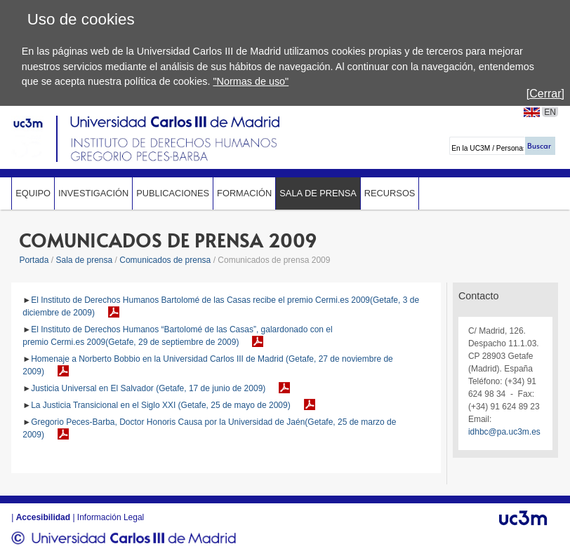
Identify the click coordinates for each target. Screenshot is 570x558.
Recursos (390, 193)
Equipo (33, 193)
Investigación (93, 193)
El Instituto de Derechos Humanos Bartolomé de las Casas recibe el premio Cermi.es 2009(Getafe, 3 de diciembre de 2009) (220, 306)
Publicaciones (172, 193)
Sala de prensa (318, 193)
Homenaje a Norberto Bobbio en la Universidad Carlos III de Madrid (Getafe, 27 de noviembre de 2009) (207, 365)
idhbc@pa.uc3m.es (504, 432)
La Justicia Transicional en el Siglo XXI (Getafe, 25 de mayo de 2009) (161, 405)
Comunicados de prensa (165, 260)
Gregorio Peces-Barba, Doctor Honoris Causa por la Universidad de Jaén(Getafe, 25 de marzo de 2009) (209, 428)
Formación (244, 193)
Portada (33, 260)
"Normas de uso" (251, 81)
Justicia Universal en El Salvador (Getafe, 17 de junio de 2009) (148, 388)
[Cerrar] (545, 94)
